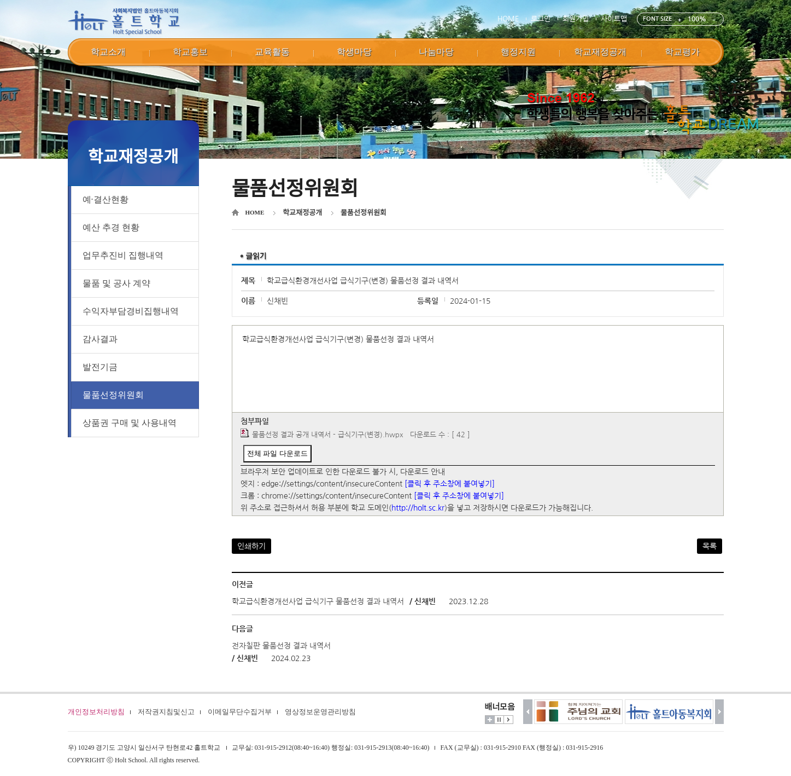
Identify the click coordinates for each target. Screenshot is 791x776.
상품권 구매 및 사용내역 (130, 422)
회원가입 (576, 18)
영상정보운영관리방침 (320, 712)
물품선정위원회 (113, 394)
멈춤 (499, 719)
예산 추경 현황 (111, 227)
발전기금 (100, 367)
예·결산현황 (105, 199)
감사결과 (100, 339)
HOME (508, 18)
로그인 (540, 18)
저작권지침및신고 (166, 712)
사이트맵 (614, 18)
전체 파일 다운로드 (277, 453)
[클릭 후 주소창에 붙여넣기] (450, 484)
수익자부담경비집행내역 (131, 311)
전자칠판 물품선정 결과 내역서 (281, 646)
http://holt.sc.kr (417, 508)
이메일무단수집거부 (240, 712)
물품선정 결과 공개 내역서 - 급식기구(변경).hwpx (327, 434)
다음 (719, 711)
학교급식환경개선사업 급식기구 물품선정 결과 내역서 (318, 601)
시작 (508, 719)
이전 (527, 711)
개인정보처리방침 (96, 712)
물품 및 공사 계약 (116, 283)
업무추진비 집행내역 (123, 255)
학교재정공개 (302, 213)
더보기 (490, 719)
